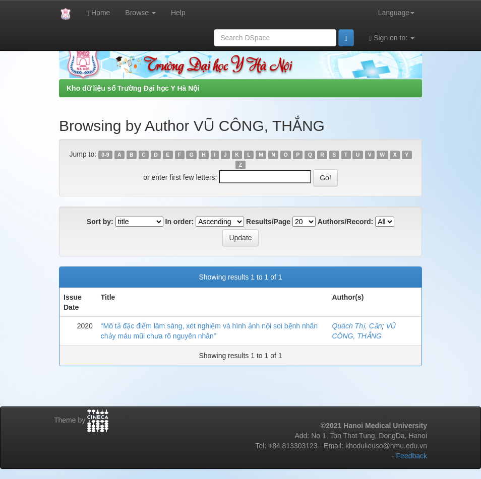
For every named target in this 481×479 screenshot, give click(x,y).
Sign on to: (391, 38)
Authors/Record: (345, 222)
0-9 (105, 155)
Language (396, 13)
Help (178, 13)
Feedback (411, 456)
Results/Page (268, 222)
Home (98, 13)
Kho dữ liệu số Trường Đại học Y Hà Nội (133, 88)
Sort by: (100, 222)
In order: (179, 222)
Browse (140, 13)
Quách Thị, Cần (357, 326)
